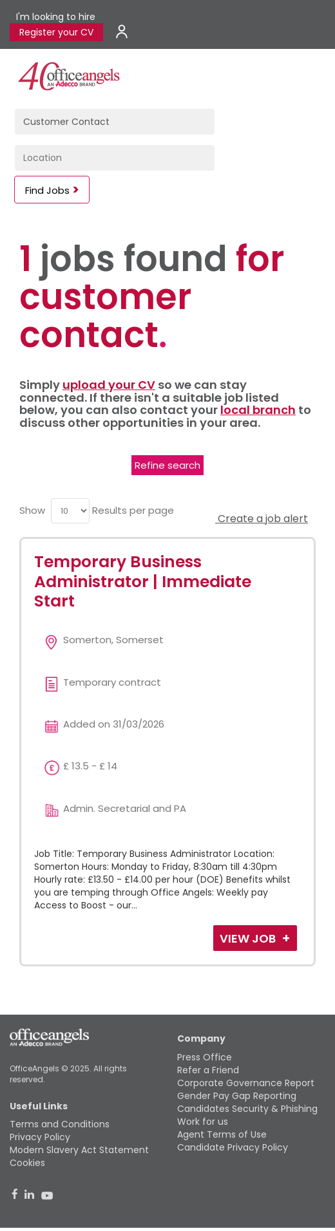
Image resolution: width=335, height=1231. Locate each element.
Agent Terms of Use (222, 1134)
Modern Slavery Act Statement (79, 1149)
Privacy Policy (40, 1137)
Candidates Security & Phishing (247, 1108)
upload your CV (108, 385)
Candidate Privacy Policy (232, 1147)
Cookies (27, 1162)
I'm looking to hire (55, 16)
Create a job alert (261, 518)
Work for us (202, 1121)
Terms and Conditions (60, 1124)
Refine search (167, 465)
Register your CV (56, 32)
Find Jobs (47, 190)
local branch (258, 410)
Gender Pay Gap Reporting (236, 1095)
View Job (249, 938)
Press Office (204, 1057)
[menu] (70, 510)
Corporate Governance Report (245, 1082)
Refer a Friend (208, 1070)
